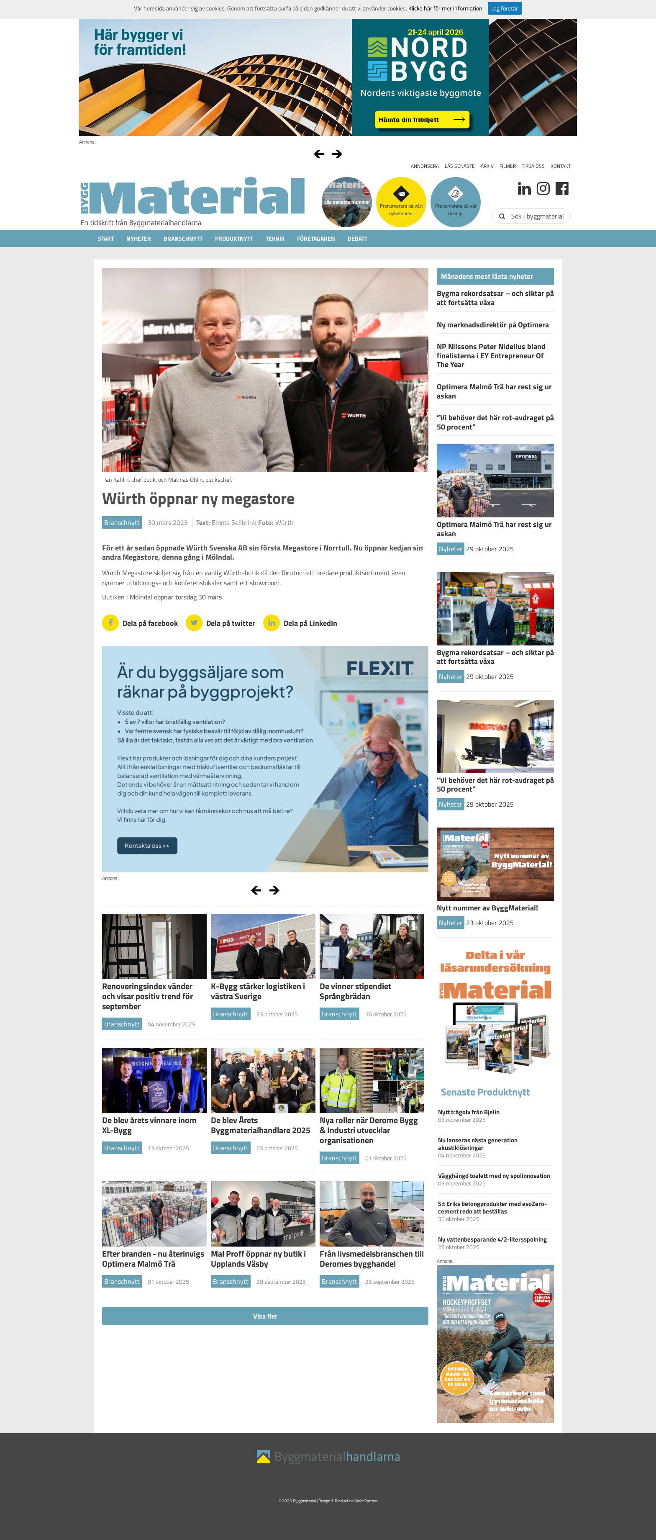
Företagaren (316, 238)
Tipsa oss (533, 166)
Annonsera (425, 166)
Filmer (508, 166)
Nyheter (138, 238)
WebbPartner (365, 1501)
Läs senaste (460, 166)
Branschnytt (183, 238)
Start (106, 238)
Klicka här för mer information (445, 8)
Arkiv (487, 166)
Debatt (357, 238)
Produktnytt (234, 238)
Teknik (275, 238)
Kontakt (561, 166)
